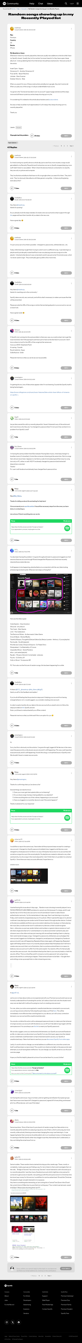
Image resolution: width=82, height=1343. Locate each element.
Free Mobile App (47, 1305)
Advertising (27, 1305)
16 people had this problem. (19, 135)
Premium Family (66, 1305)
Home (13, 9)
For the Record (9, 1305)
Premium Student (66, 1309)
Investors (26, 1309)
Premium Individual (67, 1296)
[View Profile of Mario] (16, 985)
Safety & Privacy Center (14, 1336)
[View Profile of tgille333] (17, 1157)
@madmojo (21, 205)
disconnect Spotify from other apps (58, 1039)
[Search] (66, 3)
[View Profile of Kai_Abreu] (18, 446)
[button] (71, 28)
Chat (40, 3)
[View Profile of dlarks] (17, 1120)
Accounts (24, 9)
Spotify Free (65, 1313)
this (11, 215)
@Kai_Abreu (17, 496)
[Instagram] (6, 1322)
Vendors (26, 1313)
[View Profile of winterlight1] (18, 1090)
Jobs (6, 1300)
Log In (72, 3)
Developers (27, 1300)
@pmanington (21, 779)
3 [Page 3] (67, 146)
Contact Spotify (47, 1309)
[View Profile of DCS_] (16, 550)
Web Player (46, 1300)
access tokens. (53, 100)
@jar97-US (15, 993)
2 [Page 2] (64, 146)
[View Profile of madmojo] (18, 28)
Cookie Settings (33, 1336)
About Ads (41, 1336)
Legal (5, 1336)
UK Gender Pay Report (17, 1339)
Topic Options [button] (12, 143)
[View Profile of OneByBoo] (18, 198)
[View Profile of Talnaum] (17, 330)
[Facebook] (18, 1322)
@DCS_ (18, 689)
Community (11, 3)
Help (31, 3)
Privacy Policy (24, 1336)
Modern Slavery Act (57, 1336)
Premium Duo (65, 1300)
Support (45, 1296)
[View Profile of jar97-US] (17, 900)
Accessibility (48, 1336)
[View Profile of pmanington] (18, 377)
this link (36, 1026)
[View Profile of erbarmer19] (18, 839)
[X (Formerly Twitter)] (12, 1322)
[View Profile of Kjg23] (16, 417)
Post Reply (66, 1269)
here (54, 1011)
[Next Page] (72, 146)
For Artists (26, 1296)
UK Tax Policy (7, 1339)
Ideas (50, 3)
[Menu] (77, 3)
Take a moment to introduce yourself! (44, 1073)
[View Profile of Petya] (16, 489)
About (6, 1296)
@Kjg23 (39, 689)
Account (18, 127)
